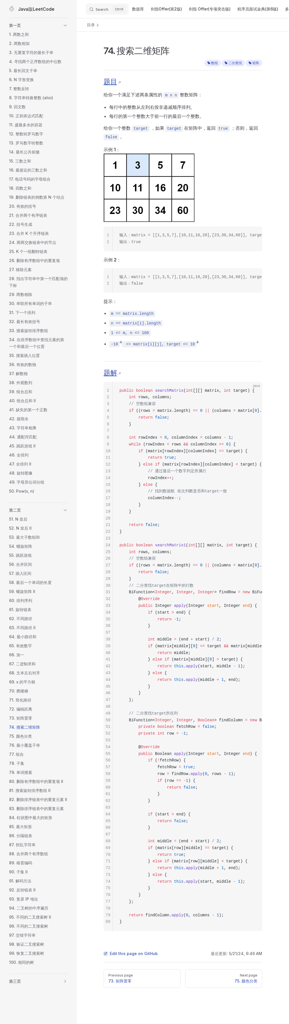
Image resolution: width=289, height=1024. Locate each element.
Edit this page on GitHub (131, 953)
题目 (110, 81)
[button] (38, 25)
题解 (110, 373)
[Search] (107, 9)
